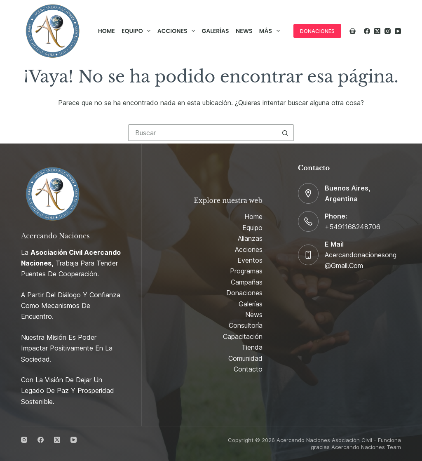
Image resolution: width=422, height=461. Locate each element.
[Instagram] (387, 31)
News (244, 31)
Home (106, 31)
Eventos (250, 260)
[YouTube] (398, 31)
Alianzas (250, 238)
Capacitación (243, 336)
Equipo (137, 31)
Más (270, 31)
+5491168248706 (352, 227)
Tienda (252, 347)
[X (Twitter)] (377, 31)
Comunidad (245, 358)
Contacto (248, 369)
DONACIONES (317, 31)
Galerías (215, 31)
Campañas (247, 282)
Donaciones (244, 293)
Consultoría (246, 325)
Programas (246, 271)
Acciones (177, 31)
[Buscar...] (203, 133)
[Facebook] (367, 31)
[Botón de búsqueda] (285, 133)
